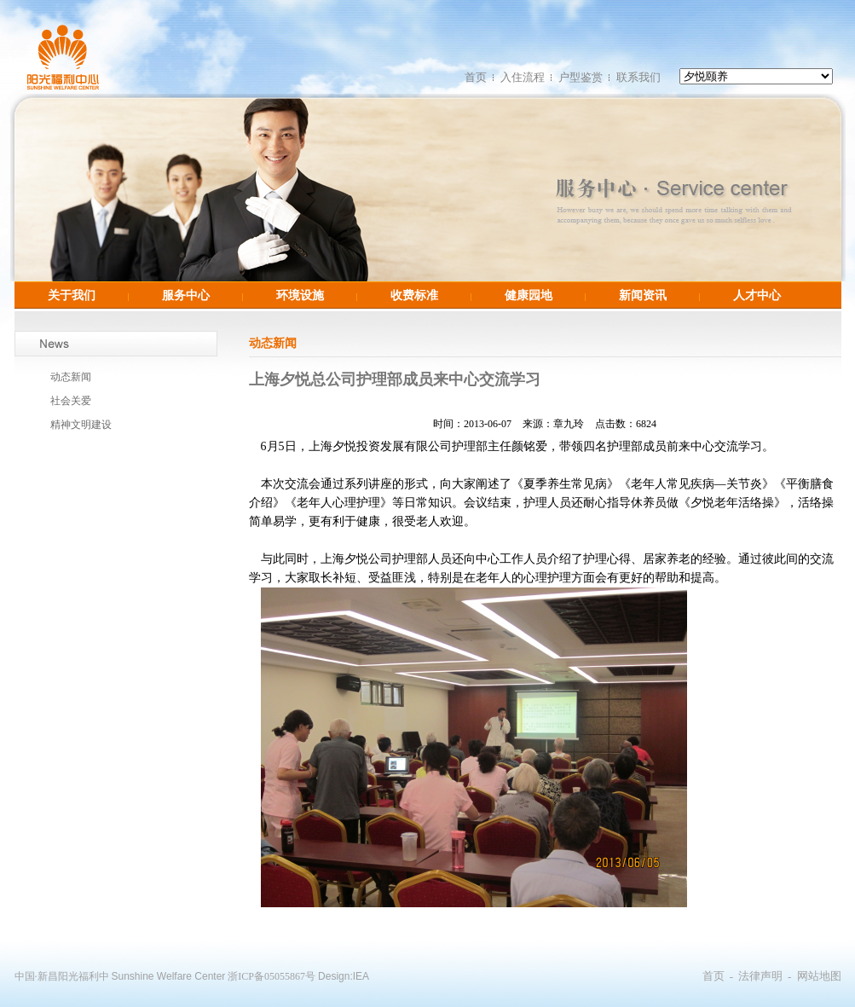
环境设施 (300, 295)
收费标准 (414, 295)
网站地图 (819, 975)
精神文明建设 (81, 425)
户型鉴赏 (580, 77)
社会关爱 (70, 401)
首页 (476, 77)
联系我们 (638, 77)
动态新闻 (70, 377)
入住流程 (522, 77)
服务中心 (186, 295)
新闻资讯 (643, 295)
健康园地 (528, 295)
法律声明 (760, 975)
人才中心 (757, 295)
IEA (361, 976)
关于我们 (71, 295)
